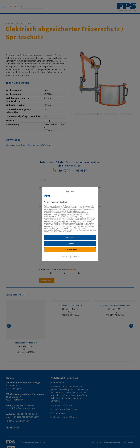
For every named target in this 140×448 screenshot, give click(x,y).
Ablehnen (70, 244)
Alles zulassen (70, 238)
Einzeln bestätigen (70, 250)
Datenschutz (65, 257)
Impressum (75, 257)
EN (72, 191)
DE (67, 191)
